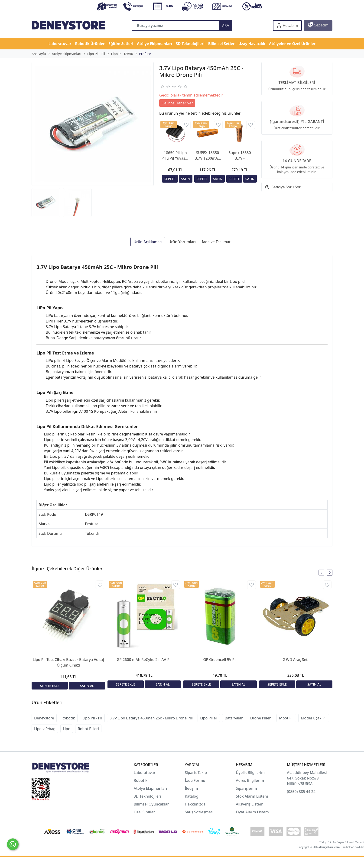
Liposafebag (44, 728)
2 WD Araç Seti (296, 659)
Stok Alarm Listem (252, 796)
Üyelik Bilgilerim (250, 772)
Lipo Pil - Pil (92, 718)
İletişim (191, 788)
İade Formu (195, 780)
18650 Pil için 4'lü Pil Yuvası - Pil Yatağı (175, 155)
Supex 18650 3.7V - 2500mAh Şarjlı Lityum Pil (240, 155)
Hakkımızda (195, 804)
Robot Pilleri (88, 728)
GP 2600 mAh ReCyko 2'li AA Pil (144, 659)
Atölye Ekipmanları (150, 788)
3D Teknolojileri (147, 796)
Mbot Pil (286, 718)
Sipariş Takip (196, 772)
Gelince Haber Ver (177, 103)
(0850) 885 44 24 (301, 791)
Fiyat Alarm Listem (252, 812)
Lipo (66, 728)
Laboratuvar (145, 772)
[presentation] (321, 573)
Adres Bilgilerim (250, 780)
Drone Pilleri (261, 718)
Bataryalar (234, 718)
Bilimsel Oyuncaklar (151, 804)
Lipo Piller (208, 718)
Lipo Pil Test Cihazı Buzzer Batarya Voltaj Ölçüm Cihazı (68, 662)
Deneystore (44, 718)
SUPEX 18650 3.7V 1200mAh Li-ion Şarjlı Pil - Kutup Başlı (207, 155)
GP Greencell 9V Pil (220, 659)
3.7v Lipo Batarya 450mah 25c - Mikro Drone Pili (151, 718)
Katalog (191, 796)
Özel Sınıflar (144, 812)
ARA (225, 25)
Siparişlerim (246, 788)
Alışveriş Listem (249, 804)
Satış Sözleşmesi (199, 812)
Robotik (68, 718)
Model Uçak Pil (313, 718)
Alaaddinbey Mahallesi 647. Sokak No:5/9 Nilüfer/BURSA (307, 778)
